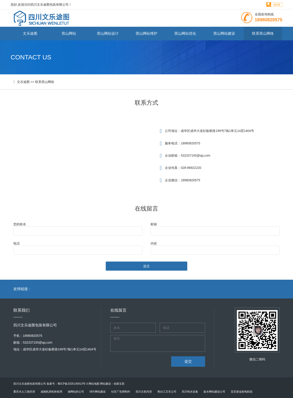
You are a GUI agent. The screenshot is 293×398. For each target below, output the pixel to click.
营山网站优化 (185, 33)
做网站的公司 (76, 391)
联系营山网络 (263, 33)
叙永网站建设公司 (214, 391)
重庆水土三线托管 (24, 391)
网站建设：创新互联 (112, 383)
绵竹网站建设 (97, 391)
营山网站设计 (108, 33)
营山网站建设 (224, 33)
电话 (16, 243)
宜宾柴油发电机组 (241, 391)
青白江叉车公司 (166, 391)
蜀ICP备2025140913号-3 (73, 383)
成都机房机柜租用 (51, 391)
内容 (154, 243)
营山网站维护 (146, 33)
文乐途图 (30, 33)
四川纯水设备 (190, 391)
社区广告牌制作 (120, 391)
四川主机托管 (144, 391)
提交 (146, 266)
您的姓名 (19, 224)
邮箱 (154, 224)
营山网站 (69, 33)
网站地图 (94, 383)
